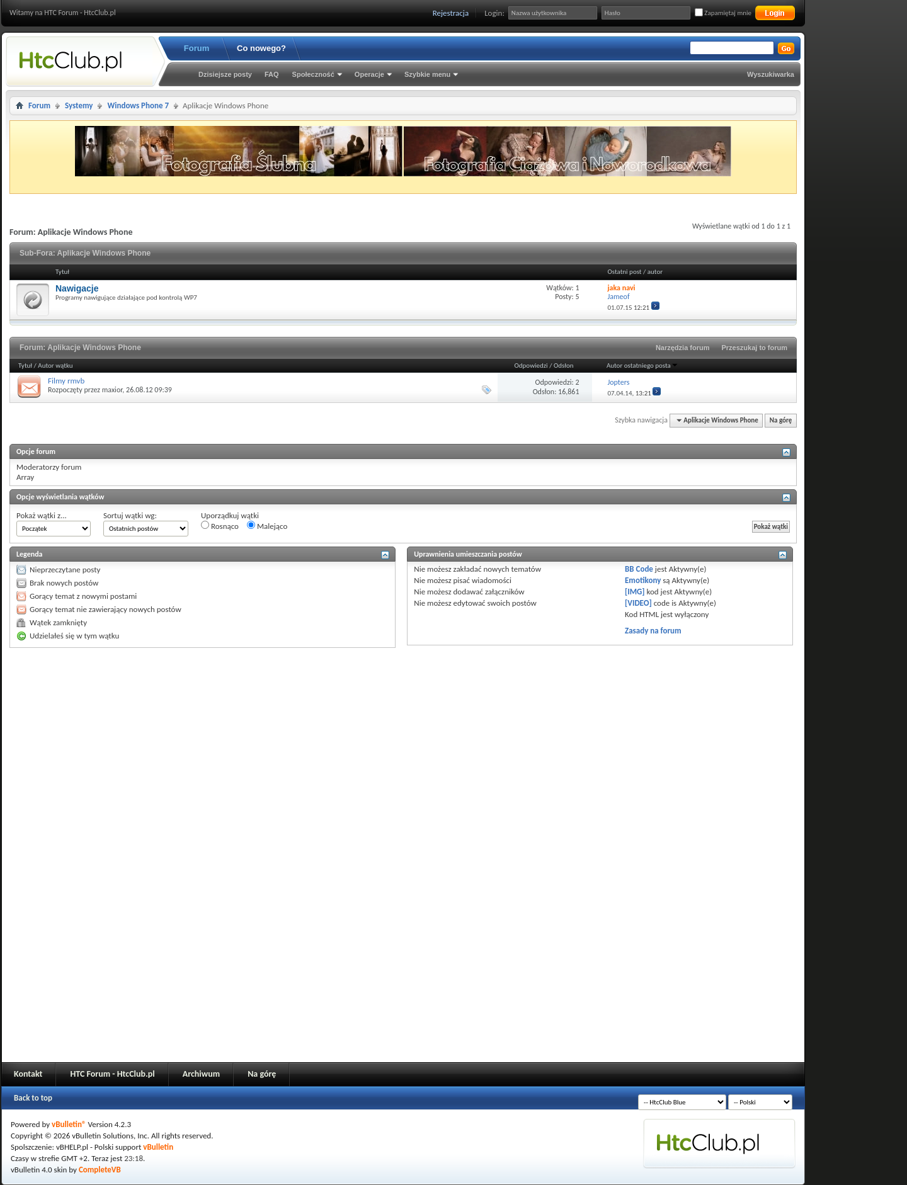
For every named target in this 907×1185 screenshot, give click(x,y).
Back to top (33, 1098)
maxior (112, 389)
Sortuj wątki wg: (130, 515)
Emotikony (643, 580)
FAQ (272, 74)
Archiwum (201, 1074)
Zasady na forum (653, 630)
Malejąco (267, 526)
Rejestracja (451, 13)
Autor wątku (55, 365)
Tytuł (25, 365)
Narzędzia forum (683, 347)
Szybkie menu (427, 74)
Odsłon (564, 365)
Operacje (369, 74)
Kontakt (28, 1074)
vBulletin (158, 1147)
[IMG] (635, 591)
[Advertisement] (856, 189)
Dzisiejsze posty (225, 74)
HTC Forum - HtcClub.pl (112, 1074)
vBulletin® (69, 1124)
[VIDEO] (638, 603)
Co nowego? (261, 48)
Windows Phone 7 (138, 105)
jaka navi (621, 287)
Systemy (79, 105)
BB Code (639, 569)
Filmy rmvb (66, 380)
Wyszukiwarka (770, 74)
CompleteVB (100, 1169)
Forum (196, 48)
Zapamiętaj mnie (723, 13)
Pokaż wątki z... (41, 515)
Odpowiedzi (531, 365)
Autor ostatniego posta (642, 365)
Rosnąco (220, 526)
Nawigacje (76, 288)
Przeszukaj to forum (754, 347)
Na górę (781, 420)
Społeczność (313, 74)
